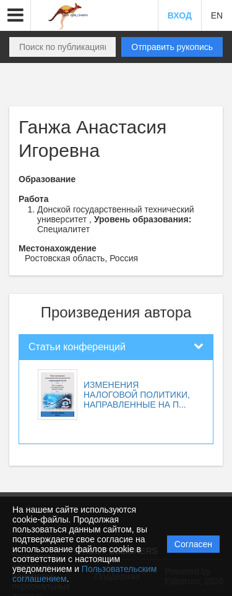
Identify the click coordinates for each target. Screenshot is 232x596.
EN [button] (217, 15)
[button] (15, 15)
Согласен (193, 544)
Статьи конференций (77, 347)
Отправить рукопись (172, 47)
